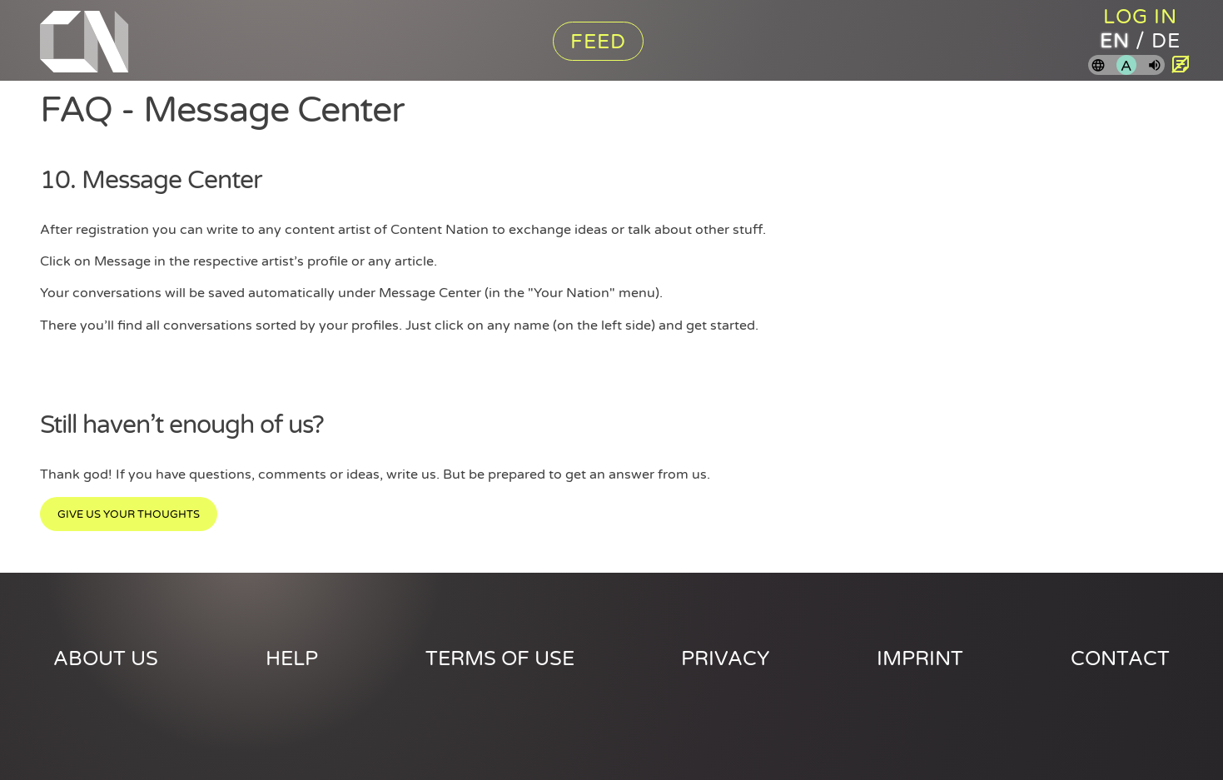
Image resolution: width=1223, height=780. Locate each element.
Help (292, 659)
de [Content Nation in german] (1166, 41)
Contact (1120, 659)
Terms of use (499, 659)
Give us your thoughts (128, 514)
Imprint (920, 659)
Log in (1140, 17)
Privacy (725, 659)
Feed (598, 42)
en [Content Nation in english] (1115, 41)
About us (105, 659)
